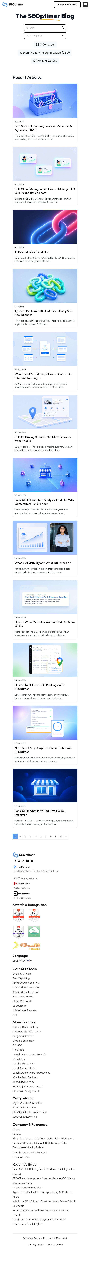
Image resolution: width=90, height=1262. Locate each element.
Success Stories (21, 1157)
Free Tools (18, 1049)
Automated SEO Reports (27, 1031)
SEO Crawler (20, 1005)
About (16, 1129)
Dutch (54, 1143)
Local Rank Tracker (23, 1063)
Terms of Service (54, 1244)
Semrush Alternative (24, 1107)
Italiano (38, 1143)
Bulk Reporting (21, 978)
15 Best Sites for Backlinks (31, 252)
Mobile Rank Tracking (25, 1077)
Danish (34, 1138)
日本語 (46, 1143)
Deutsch (44, 1138)
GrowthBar (19, 1059)
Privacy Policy (36, 1244)
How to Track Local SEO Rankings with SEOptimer (39, 687)
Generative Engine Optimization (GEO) (45, 52)
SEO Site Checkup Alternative (30, 1112)
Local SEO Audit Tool (25, 1068)
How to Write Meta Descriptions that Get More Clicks (45, 624)
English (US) (57, 1138)
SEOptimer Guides (45, 61)
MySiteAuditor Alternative (27, 1103)
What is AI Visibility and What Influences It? (43, 563)
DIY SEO (17, 1045)
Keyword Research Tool (26, 987)
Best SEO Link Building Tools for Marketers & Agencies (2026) (43, 128)
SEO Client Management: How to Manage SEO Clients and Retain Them (45, 191)
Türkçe (39, 1147)
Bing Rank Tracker (23, 1036)
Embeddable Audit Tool (26, 983)
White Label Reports (24, 1010)
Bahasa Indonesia (22, 1143)
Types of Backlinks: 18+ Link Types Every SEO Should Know (44, 313)
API (15, 1015)
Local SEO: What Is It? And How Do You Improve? (40, 813)
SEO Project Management (27, 1086)
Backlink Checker (22, 973)
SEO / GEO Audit (22, 1001)
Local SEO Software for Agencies (31, 1072)
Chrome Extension (23, 1040)
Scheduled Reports (23, 1082)
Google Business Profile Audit (29, 1054)
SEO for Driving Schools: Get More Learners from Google (43, 439)
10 (61, 836)
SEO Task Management (26, 1091)
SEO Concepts (45, 44)
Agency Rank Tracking (25, 1027)
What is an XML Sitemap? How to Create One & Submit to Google (44, 376)
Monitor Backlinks (23, 996)
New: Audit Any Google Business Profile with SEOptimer (43, 750)
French (69, 1138)
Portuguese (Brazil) (23, 1147)
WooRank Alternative (25, 1116)
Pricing (17, 1134)
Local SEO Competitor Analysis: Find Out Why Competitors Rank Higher (44, 502)
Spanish (24, 1138)
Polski (62, 1143)
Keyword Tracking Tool (25, 992)
